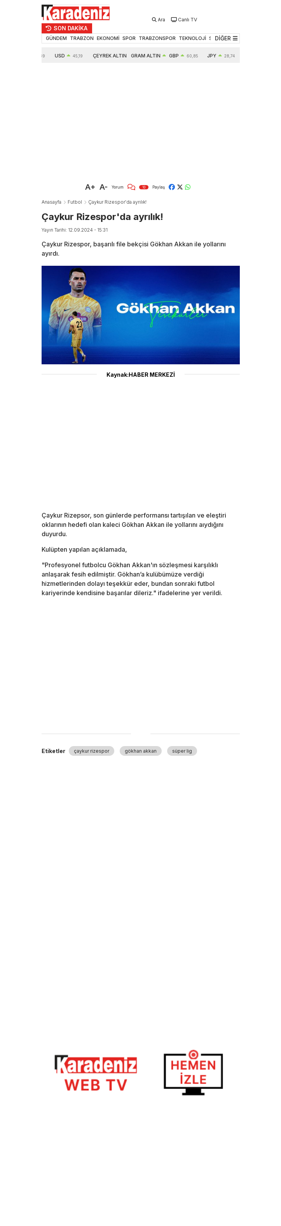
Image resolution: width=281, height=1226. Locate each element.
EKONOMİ (108, 38)
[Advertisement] (141, 121)
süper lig (182, 751)
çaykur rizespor (91, 751)
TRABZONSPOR (157, 38)
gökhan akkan (141, 751)
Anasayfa (51, 202)
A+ (90, 187)
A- (103, 187)
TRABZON (82, 38)
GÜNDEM (56, 38)
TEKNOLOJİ (192, 38)
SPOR (129, 38)
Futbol (75, 202)
